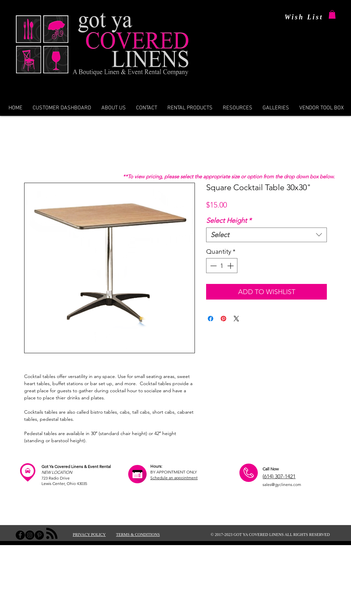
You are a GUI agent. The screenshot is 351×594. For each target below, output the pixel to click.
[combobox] (266, 235)
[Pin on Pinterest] (223, 318)
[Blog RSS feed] (51, 534)
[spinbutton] (221, 265)
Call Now (271, 468)
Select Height (228, 220)
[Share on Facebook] (210, 318)
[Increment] (231, 265)
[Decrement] (212, 265)
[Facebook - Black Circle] (20, 535)
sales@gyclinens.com (282, 484)
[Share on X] (236, 318)
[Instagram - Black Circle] (29, 535)
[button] (332, 14)
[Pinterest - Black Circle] (39, 535)
